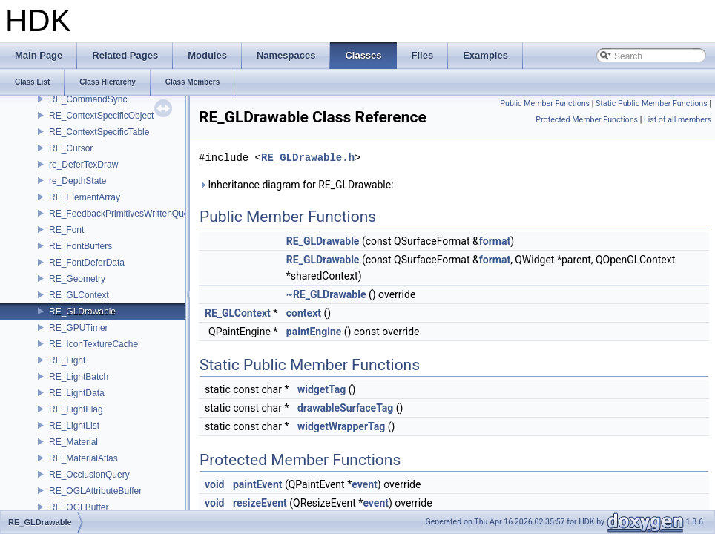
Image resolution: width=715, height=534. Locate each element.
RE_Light (67, 360)
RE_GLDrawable (82, 311)
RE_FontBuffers (80, 246)
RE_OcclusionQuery (89, 474)
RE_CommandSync (88, 99)
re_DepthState (77, 181)
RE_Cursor (71, 148)
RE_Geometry (77, 279)
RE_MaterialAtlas (83, 458)
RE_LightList (74, 426)
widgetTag (321, 389)
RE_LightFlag (76, 409)
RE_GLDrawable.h (308, 158)
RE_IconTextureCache (93, 344)
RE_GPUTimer (78, 328)
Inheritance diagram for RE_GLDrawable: (296, 185)
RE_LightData (77, 393)
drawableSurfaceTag (345, 408)
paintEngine (314, 331)
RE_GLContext (79, 295)
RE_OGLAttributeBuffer (95, 491)
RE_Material (73, 442)
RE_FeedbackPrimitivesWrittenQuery (123, 213)
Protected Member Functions (587, 120)
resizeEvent (260, 503)
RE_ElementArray (84, 197)
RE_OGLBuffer (78, 507)
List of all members (677, 120)
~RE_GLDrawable (326, 294)
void (214, 484)
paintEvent (258, 484)
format (494, 241)
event (365, 484)
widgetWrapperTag (341, 426)
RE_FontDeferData (87, 262)
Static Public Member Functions (652, 103)
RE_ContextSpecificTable (99, 132)
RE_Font (66, 230)
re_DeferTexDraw (83, 164)
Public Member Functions (545, 103)
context (303, 313)
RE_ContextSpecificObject (101, 116)
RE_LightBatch (78, 377)
